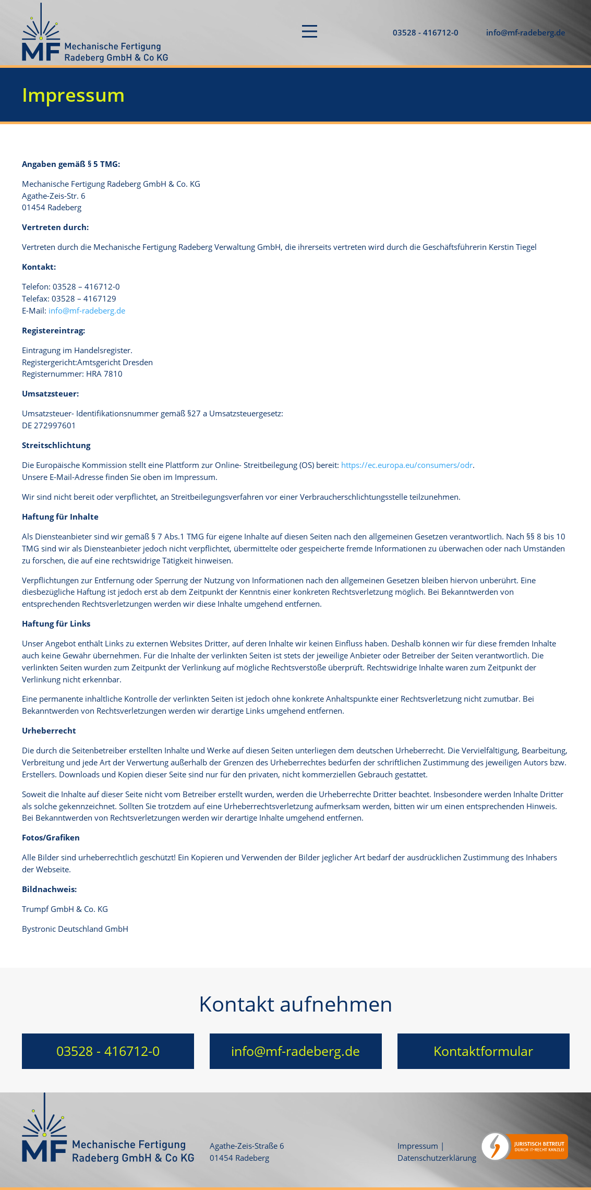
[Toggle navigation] (309, 33)
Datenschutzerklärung (436, 1157)
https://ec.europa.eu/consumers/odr (407, 465)
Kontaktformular (483, 1051)
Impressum (417, 1145)
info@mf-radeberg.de (525, 32)
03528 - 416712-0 (426, 32)
